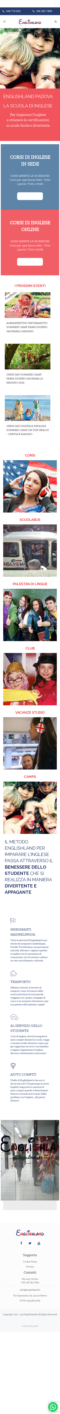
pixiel (35, 1326)
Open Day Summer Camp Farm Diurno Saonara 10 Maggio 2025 (24, 378)
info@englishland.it (30, 1289)
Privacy (30, 1266)
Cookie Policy (30, 1261)
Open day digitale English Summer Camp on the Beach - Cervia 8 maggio (27, 430)
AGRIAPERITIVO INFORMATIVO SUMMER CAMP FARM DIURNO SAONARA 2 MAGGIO (27, 327)
